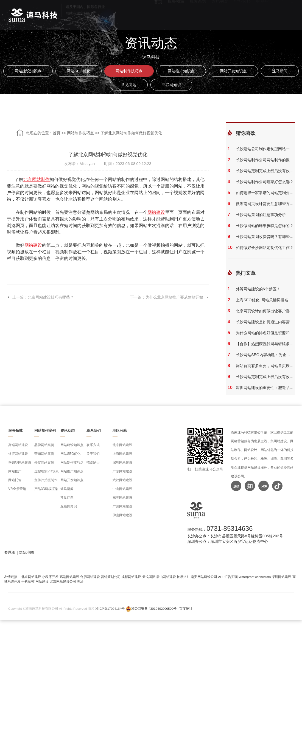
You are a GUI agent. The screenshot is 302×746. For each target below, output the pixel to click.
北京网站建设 (122, 445)
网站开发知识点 (233, 71)
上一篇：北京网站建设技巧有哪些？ (40, 297)
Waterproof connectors (255, 576)
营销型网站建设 (19, 462)
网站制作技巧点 (129, 71)
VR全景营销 (17, 489)
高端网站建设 (18, 445)
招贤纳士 (93, 462)
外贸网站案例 (44, 462)
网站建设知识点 (28, 71)
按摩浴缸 (183, 576)
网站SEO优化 (78, 71)
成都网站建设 (131, 576)
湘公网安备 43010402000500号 (154, 608)
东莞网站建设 (122, 498)
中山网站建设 (122, 489)
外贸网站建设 (18, 454)
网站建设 (42, 581)
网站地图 (26, 552)
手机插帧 (28, 581)
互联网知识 (171, 85)
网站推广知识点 (181, 71)
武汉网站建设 (122, 480)
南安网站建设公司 (204, 576)
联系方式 (93, 445)
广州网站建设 (122, 506)
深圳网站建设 (122, 462)
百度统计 (185, 608)
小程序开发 (50, 576)
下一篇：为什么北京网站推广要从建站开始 (169, 297)
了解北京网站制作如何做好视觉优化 (131, 133)
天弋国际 (148, 576)
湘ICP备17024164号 (110, 608)
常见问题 (128, 85)
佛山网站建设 (122, 515)
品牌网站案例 (44, 445)
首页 (56, 133)
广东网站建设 (122, 471)
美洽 (80, 581)
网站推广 (14, 471)
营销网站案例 (44, 454)
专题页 (10, 552)
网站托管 (14, 480)
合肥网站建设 (90, 576)
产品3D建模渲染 (46, 489)
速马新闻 (279, 71)
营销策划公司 (111, 576)
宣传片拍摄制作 (45, 480)
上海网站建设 (122, 454)
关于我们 (93, 454)
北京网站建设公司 (63, 581)
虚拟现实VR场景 (46, 471)
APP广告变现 (228, 576)
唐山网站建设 (166, 576)
